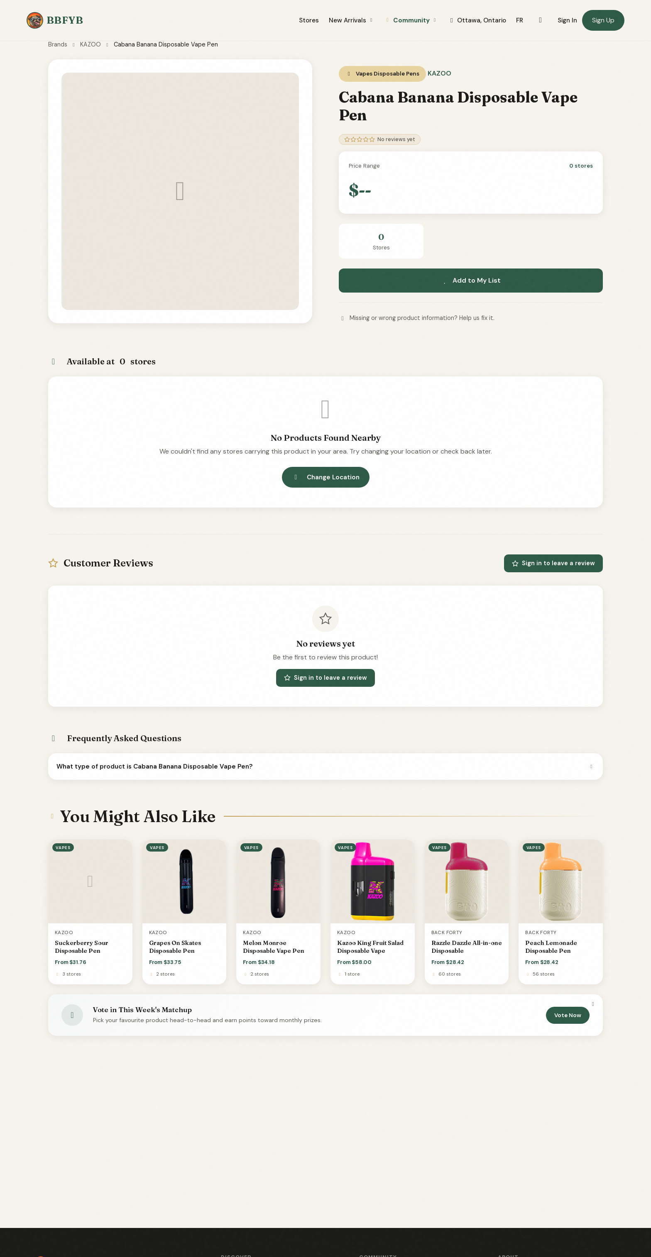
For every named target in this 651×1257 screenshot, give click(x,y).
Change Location (326, 477)
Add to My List (471, 280)
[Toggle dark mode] (540, 20)
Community (411, 20)
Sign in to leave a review (553, 563)
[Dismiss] (593, 1004)
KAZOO (90, 44)
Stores (309, 20)
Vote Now (567, 1015)
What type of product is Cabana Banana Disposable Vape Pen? (325, 766)
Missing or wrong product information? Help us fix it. (416, 318)
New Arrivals (351, 20)
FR (519, 20)
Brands (57, 44)
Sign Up (603, 20)
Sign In (567, 20)
